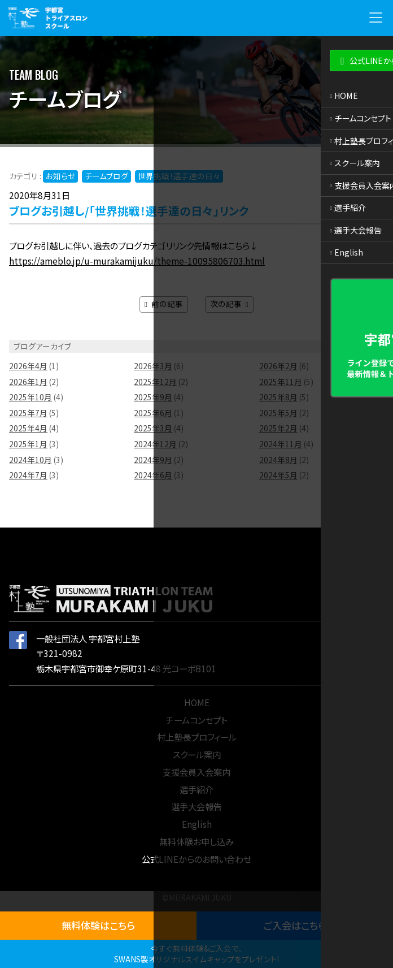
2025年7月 (28, 412)
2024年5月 (278, 475)
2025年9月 (153, 397)
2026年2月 (278, 365)
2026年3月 (153, 365)
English (197, 824)
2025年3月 (153, 428)
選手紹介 (196, 789)
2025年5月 (278, 412)
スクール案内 (197, 754)
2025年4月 (28, 428)
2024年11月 (280, 444)
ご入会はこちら (295, 925)
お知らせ (60, 176)
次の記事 (229, 303)
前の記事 (164, 303)
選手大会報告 (196, 806)
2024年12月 (155, 444)
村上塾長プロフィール (197, 737)
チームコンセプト (196, 720)
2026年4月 (28, 365)
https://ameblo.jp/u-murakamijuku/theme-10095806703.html (137, 260)
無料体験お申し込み (196, 841)
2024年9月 (153, 459)
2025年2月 (278, 428)
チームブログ (106, 176)
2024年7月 (28, 475)
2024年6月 (153, 475)
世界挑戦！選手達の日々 (179, 176)
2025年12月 (155, 381)
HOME (196, 702)
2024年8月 (278, 459)
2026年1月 (28, 381)
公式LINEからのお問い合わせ (196, 859)
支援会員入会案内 (196, 772)
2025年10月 (30, 397)
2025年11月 (280, 381)
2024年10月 (30, 459)
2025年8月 (278, 397)
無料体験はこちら (98, 925)
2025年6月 (153, 412)
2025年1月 (28, 444)
